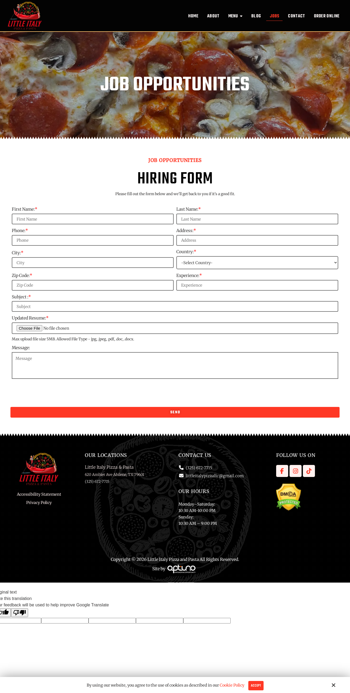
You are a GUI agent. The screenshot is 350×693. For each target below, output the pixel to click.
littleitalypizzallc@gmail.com (215, 475)
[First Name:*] (93, 219)
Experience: (189, 275)
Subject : (21, 296)
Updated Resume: (30, 318)
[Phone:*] (93, 240)
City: (18, 252)
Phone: (20, 230)
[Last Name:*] (257, 219)
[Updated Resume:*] (175, 328)
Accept (256, 685)
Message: (21, 347)
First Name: (24, 209)
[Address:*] (257, 240)
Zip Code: (22, 275)
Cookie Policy (232, 685)
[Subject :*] (175, 306)
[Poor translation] (19, 612)
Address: (186, 230)
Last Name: (188, 209)
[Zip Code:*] (93, 285)
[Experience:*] (257, 285)
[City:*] (93, 262)
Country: (186, 251)
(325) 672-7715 (199, 467)
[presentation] (175, 392)
